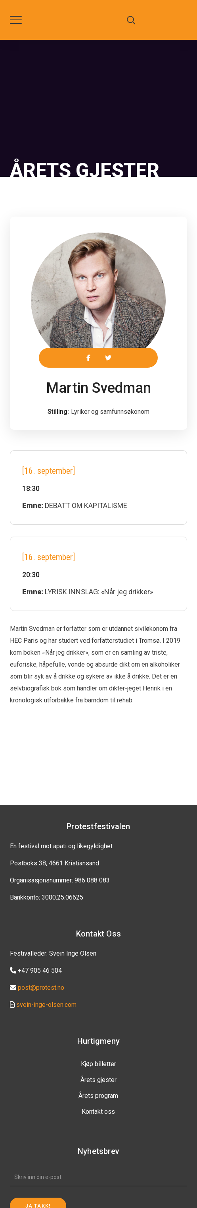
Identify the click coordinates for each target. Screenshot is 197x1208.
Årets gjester (98, 1080)
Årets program (98, 1095)
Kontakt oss (98, 1111)
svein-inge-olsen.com (46, 1004)
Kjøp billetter (98, 1064)
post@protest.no (41, 987)
